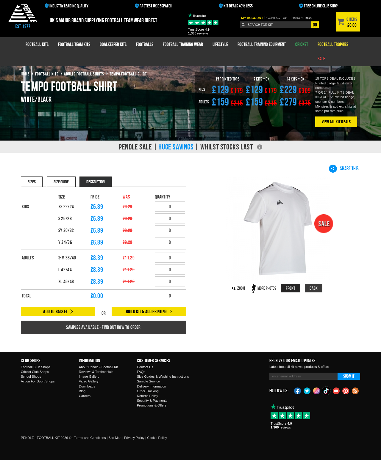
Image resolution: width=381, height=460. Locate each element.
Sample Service (148, 381)
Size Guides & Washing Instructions (163, 376)
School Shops (31, 376)
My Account (252, 18)
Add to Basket (55, 311)
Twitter (307, 390)
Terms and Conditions (90, 437)
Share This (344, 168)
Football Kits (37, 44)
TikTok (326, 390)
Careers (84, 396)
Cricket (301, 44)
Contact (277, 18)
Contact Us (145, 367)
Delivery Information (151, 386)
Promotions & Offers (151, 405)
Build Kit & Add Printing (146, 311)
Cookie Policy (157, 437)
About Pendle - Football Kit (98, 367)
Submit (349, 376)
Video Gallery (89, 381)
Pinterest (346, 390)
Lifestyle (220, 44)
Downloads (87, 386)
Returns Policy (147, 396)
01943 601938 (301, 18)
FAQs (141, 372)
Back (314, 288)
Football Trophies (333, 44)
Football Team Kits (74, 44)
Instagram (316, 390)
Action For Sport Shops (38, 381)
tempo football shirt (128, 74)
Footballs (144, 44)
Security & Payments (152, 400)
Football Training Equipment (262, 44)
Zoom (241, 288)
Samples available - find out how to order (103, 327)
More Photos (266, 288)
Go (315, 24)
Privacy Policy (134, 437)
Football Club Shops (35, 367)
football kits (47, 74)
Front (290, 288)
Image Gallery (89, 376)
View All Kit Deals (336, 121)
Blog (82, 391)
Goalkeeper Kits (113, 44)
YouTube (336, 390)
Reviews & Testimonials (96, 372)
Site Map (114, 437)
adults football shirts (84, 74)
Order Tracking (148, 391)
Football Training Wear (183, 44)
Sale (321, 58)
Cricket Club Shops (35, 372)
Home (25, 74)
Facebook (297, 390)
